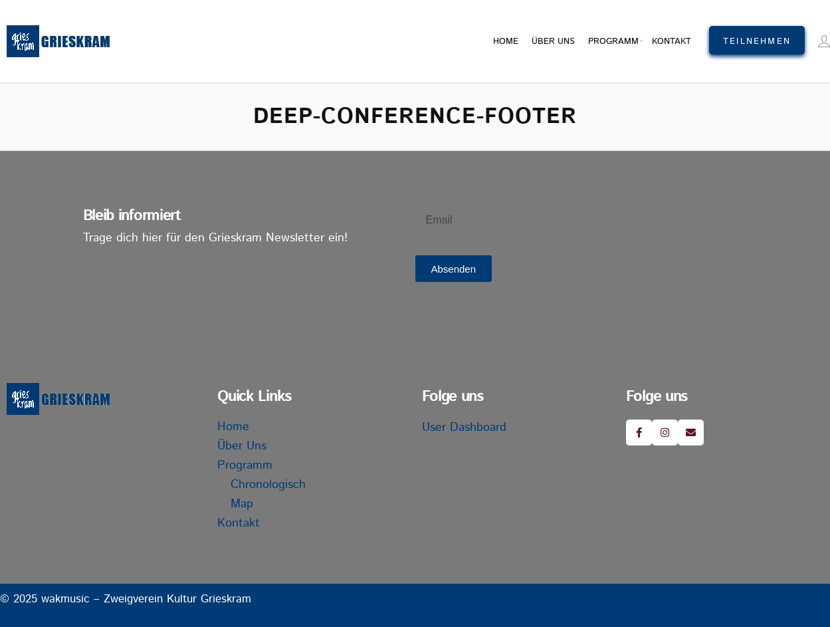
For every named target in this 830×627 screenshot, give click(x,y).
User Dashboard (464, 427)
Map (242, 504)
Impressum (786, 605)
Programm (613, 41)
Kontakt (671, 41)
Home (505, 41)
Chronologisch (268, 484)
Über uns (553, 41)
